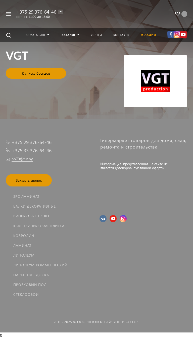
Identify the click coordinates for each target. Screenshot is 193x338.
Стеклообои (26, 294)
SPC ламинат (26, 196)
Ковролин (23, 235)
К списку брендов (36, 73)
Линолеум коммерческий (40, 265)
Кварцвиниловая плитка (39, 225)
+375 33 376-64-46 (32, 150)
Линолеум (24, 255)
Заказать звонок (29, 180)
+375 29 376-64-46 (36, 12)
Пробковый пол (29, 284)
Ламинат (22, 245)
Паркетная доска (31, 274)
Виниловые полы (31, 216)
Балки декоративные (34, 206)
